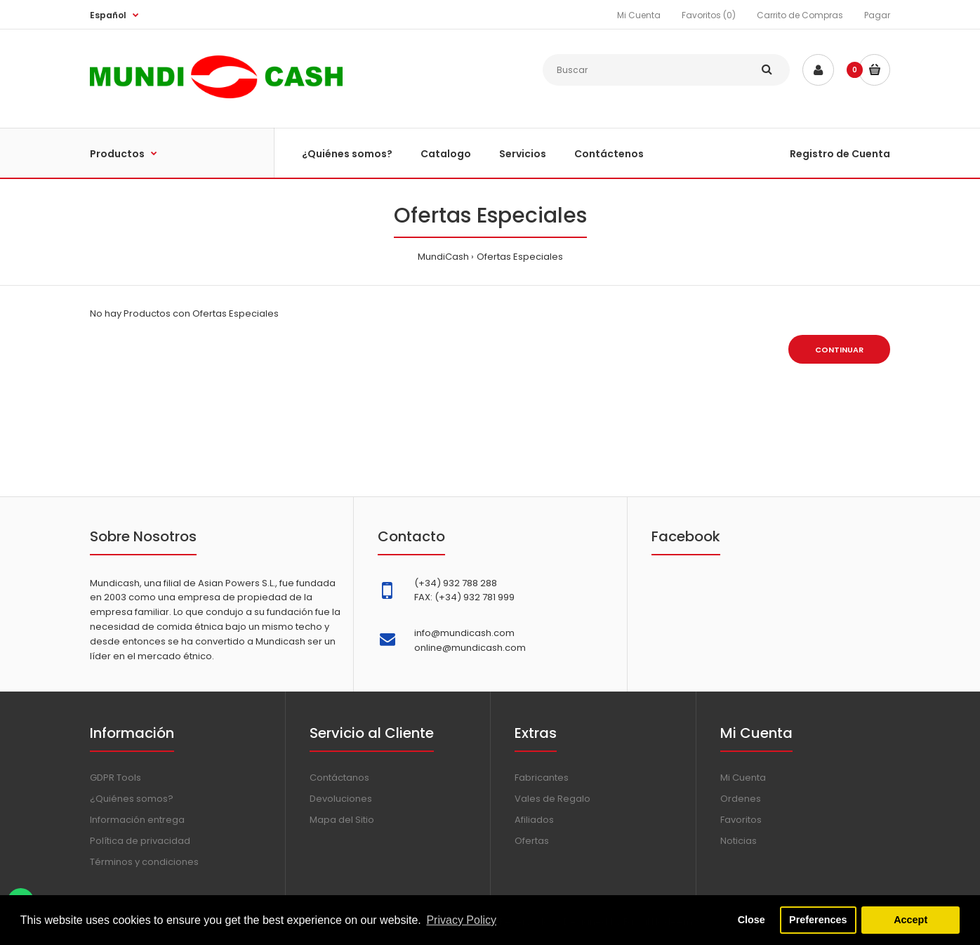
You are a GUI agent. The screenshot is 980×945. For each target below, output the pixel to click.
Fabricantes (542, 777)
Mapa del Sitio (342, 819)
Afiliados (534, 819)
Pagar (877, 15)
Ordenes (740, 798)
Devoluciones (341, 798)
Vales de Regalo (552, 798)
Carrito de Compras (800, 15)
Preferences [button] (818, 919)
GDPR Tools (115, 777)
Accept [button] (910, 919)
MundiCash (443, 256)
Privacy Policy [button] (461, 920)
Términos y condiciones (144, 861)
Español (108, 15)
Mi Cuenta (639, 15)
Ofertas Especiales (520, 256)
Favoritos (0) (709, 15)
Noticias (738, 840)
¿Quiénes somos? (131, 798)
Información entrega (137, 819)
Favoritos (741, 819)
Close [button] (751, 919)
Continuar (839, 349)
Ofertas (532, 840)
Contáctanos (339, 777)
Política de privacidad (140, 840)
